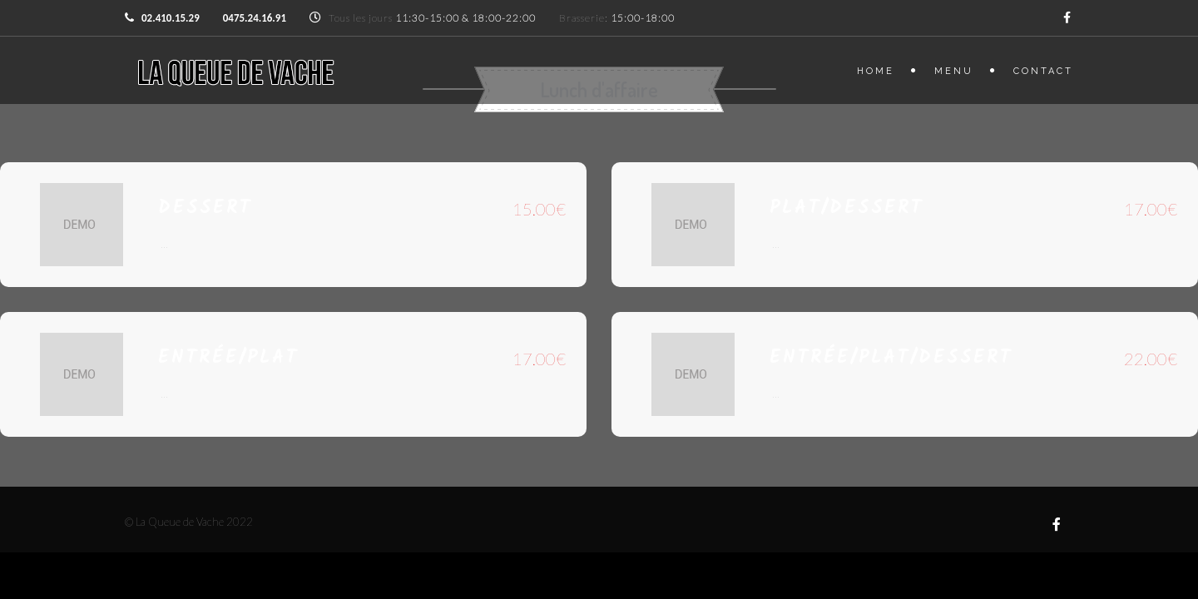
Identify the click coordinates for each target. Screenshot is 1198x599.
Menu (953, 71)
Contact (1043, 71)
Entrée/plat (228, 358)
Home (875, 71)
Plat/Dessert (846, 208)
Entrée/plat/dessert (891, 358)
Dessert (205, 208)
